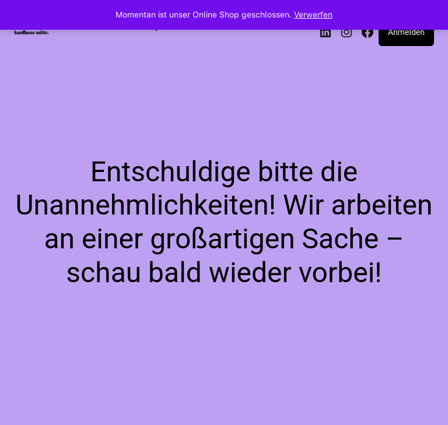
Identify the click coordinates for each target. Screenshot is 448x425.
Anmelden (406, 32)
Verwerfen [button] (313, 14)
